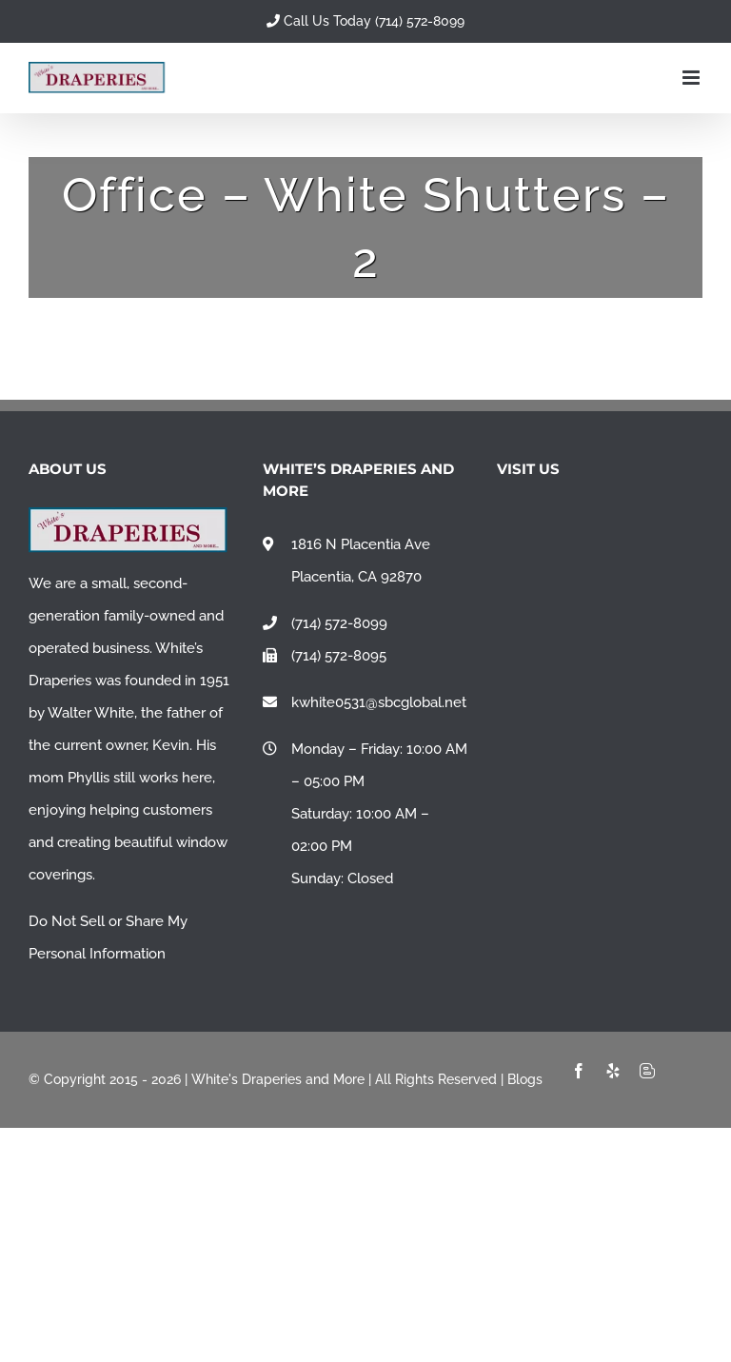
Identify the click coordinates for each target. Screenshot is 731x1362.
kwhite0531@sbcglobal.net (378, 702)
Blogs (525, 1079)
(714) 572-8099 (339, 623)
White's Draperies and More (278, 1079)
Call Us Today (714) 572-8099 (365, 21)
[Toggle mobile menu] (692, 78)
